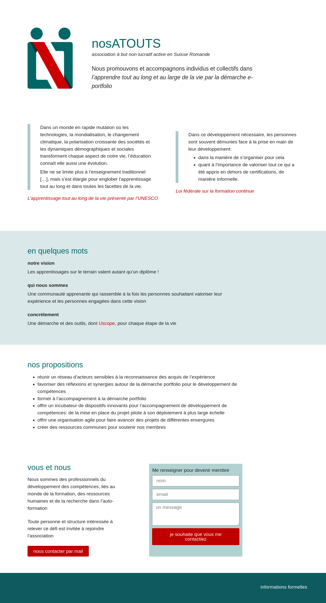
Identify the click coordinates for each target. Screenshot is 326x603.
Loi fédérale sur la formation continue (215, 191)
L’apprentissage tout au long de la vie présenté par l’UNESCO (93, 198)
